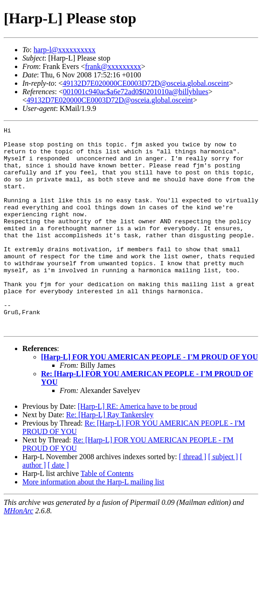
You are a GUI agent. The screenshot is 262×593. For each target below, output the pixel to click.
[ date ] (58, 506)
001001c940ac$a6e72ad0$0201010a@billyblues (135, 92)
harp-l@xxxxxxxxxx (65, 50)
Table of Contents (107, 514)
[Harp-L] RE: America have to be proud (137, 447)
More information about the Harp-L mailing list (93, 522)
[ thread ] (193, 497)
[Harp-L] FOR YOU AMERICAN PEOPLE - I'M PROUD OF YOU (149, 397)
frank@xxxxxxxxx (113, 66)
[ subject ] (223, 497)
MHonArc (18, 551)
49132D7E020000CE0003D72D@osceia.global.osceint (145, 83)
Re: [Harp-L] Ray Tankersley (109, 455)
